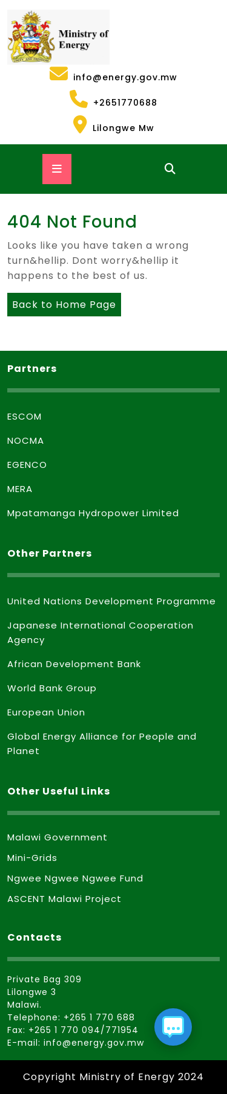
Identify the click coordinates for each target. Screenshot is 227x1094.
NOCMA (25, 440)
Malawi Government (57, 837)
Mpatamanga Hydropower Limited (93, 513)
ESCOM (24, 416)
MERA (20, 488)
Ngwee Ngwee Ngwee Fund (75, 878)
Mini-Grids (32, 857)
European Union (46, 712)
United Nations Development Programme (111, 601)
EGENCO (27, 464)
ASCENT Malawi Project (64, 898)
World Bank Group (52, 688)
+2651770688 (82, 99)
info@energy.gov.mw (92, 74)
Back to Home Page (61, 302)
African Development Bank (74, 663)
